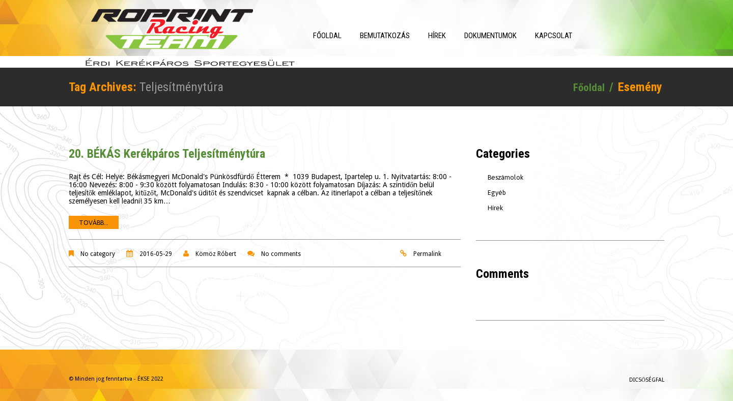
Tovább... (93, 217)
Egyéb (497, 187)
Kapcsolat (576, 35)
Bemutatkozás (407, 35)
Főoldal (349, 35)
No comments (281, 248)
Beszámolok (505, 172)
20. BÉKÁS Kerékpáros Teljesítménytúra (167, 148)
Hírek (459, 35)
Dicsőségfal (646, 374)
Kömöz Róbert (215, 248)
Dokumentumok (513, 35)
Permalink (427, 248)
